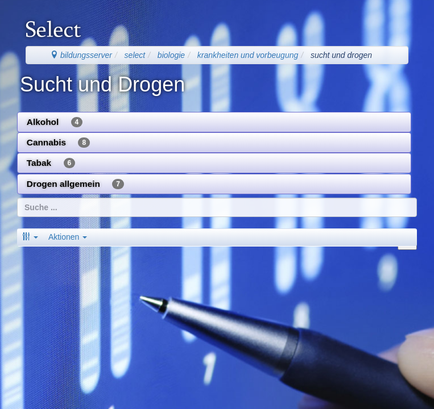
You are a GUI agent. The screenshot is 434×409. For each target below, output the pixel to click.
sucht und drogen (341, 55)
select (135, 55)
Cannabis (58, 142)
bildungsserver (81, 55)
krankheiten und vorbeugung (247, 55)
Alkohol (55, 122)
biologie (171, 55)
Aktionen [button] (67, 236)
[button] (30, 237)
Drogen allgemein (75, 184)
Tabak (51, 163)
